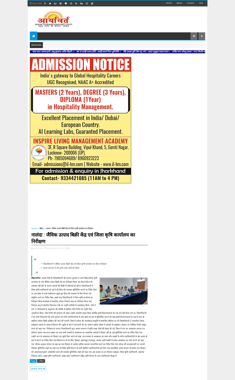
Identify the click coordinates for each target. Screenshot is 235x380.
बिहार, (68, 248)
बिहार (41, 228)
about (179, 3)
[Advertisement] (150, 18)
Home (169, 3)
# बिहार (41, 361)
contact (190, 3)
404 (201, 3)
